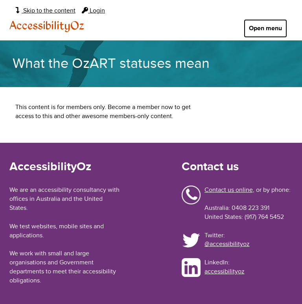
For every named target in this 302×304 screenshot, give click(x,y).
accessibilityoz (224, 271)
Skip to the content (45, 11)
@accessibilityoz (227, 244)
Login (93, 11)
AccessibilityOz (46, 26)
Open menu (265, 28)
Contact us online (228, 190)
